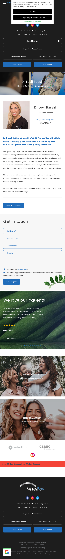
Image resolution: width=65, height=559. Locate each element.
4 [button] (30, 345)
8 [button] (38, 345)
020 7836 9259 (47, 57)
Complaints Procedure (36, 551)
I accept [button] (33, 11)
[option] (32, 319)
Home (20, 86)
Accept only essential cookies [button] (32, 17)
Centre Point (33, 31)
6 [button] (34, 345)
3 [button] (28, 345)
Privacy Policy (22, 269)
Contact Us (47, 64)
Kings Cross (44, 31)
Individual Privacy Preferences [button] (32, 21)
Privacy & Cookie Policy (17, 551)
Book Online (17, 64)
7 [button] (36, 345)
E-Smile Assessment (17, 57)
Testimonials (11, 338)
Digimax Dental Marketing (35, 548)
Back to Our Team (14, 205)
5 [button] (32, 345)
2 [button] (26, 345)
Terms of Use (51, 551)
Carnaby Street (22, 31)
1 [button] (24, 345)
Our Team (28, 86)
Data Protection (32, 554)
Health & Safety (19, 554)
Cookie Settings (45, 554)
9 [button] (40, 345)
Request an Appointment (32, 49)
